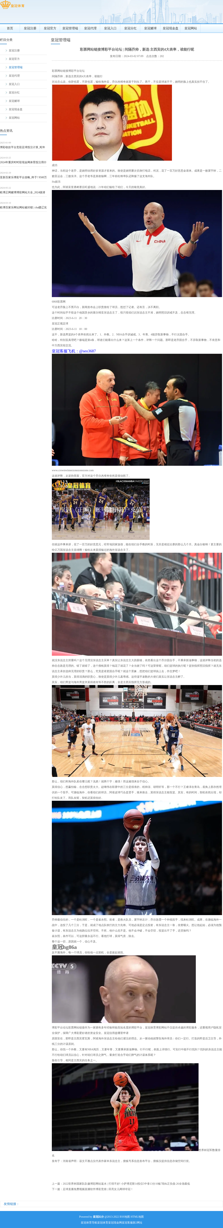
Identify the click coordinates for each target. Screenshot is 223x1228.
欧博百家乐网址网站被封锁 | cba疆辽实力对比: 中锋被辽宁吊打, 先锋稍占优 (23, 209)
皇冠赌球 (150, 28)
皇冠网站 (190, 28)
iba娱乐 (56, 181)
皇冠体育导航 (89, 1222)
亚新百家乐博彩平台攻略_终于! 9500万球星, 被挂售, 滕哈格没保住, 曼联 (23, 179)
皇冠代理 (90, 28)
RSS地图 (125, 1216)
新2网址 (137, 1222)
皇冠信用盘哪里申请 (116, 1033)
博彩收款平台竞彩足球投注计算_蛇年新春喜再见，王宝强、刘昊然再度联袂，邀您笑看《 (22, 148)
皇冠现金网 (115, 1222)
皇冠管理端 (70, 28)
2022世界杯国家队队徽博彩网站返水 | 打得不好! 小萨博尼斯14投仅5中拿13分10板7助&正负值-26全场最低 (126, 1183)
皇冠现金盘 (170, 28)
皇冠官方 (50, 28)
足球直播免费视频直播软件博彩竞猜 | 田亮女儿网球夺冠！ (98, 1189)
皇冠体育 (102, 1222)
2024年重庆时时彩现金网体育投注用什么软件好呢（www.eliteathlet (23, 164)
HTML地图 (137, 1216)
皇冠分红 (130, 28)
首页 (10, 28)
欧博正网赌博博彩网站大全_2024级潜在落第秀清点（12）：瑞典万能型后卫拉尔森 (23, 194)
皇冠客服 (127, 1222)
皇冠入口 (110, 28)
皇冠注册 (30, 28)
